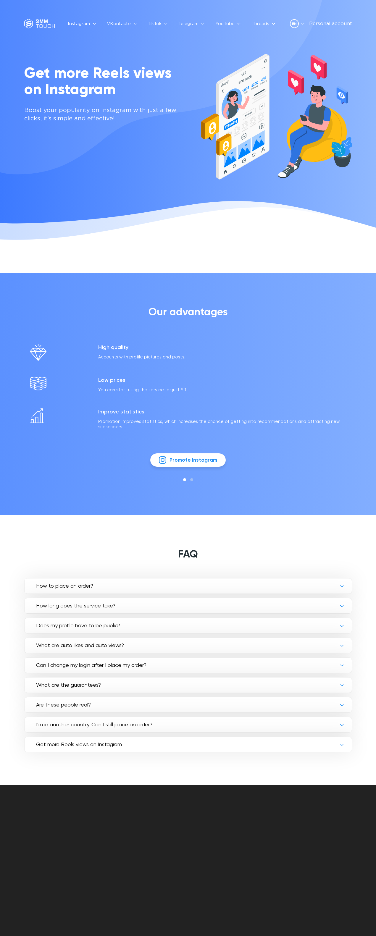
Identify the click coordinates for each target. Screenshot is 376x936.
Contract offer (209, 827)
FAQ (145, 820)
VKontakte (119, 24)
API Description (158, 834)
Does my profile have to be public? (78, 629)
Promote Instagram (188, 463)
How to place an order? (64, 589)
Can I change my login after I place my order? (91, 668)
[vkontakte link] (307, 836)
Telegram (188, 24)
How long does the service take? (75, 609)
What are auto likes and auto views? (80, 649)
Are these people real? (63, 708)
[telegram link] (317, 836)
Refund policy (206, 841)
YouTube (225, 24)
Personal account (330, 24)
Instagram (79, 24)
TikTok (155, 24)
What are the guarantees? (68, 688)
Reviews (150, 827)
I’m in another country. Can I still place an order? (94, 728)
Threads (260, 24)
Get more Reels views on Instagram (79, 748)
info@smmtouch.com (327, 824)
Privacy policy (207, 834)
